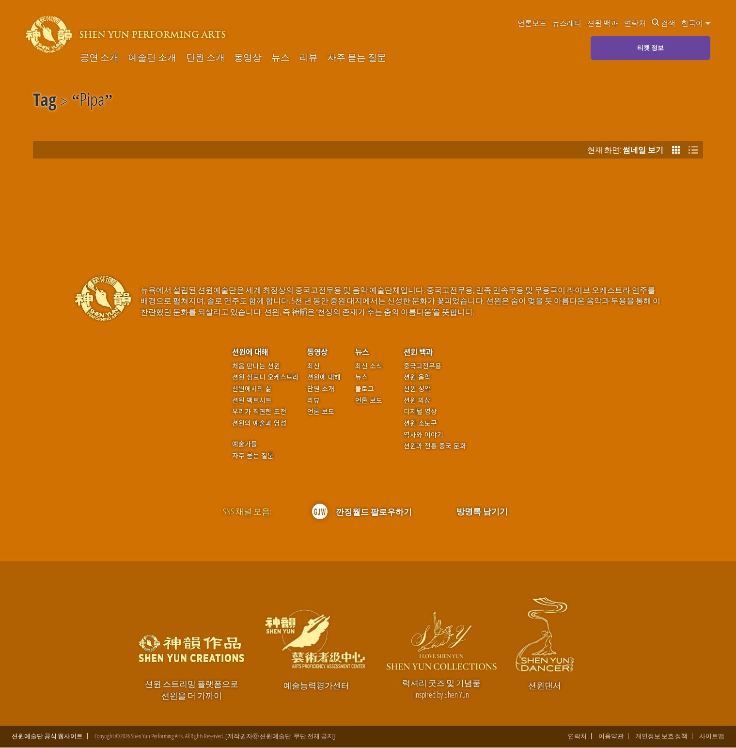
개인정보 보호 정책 (661, 737)
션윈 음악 (417, 377)
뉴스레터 (566, 23)
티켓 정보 (650, 47)
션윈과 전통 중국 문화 (435, 445)
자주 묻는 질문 (356, 57)
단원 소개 (205, 57)
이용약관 (611, 737)
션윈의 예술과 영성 (259, 423)
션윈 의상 (417, 400)
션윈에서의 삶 (252, 388)
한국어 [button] (695, 23)
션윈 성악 (417, 388)
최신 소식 (368, 365)
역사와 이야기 (423, 434)
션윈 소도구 (420, 423)
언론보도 (532, 23)
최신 (313, 365)
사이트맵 (711, 737)
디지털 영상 (420, 411)
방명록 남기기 (482, 511)
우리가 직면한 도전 (259, 411)
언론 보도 (320, 411)
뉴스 (280, 57)
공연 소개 (99, 57)
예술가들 (244, 443)
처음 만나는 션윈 (256, 365)
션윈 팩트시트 (252, 400)
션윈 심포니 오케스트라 (265, 377)
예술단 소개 (152, 57)
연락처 (635, 23)
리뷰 (308, 57)
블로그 (364, 388)
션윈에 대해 (250, 351)
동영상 (248, 57)
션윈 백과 (602, 23)
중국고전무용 (422, 365)
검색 (663, 23)
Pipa (92, 101)
